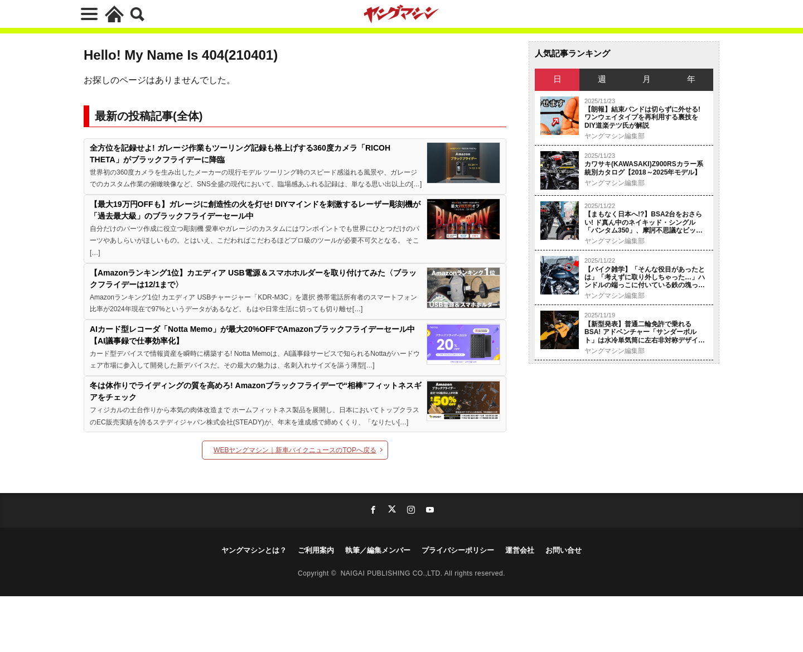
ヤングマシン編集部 (614, 136)
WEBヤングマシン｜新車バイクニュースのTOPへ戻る (295, 450)
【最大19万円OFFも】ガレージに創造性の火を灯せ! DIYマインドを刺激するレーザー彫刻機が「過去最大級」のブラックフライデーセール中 (255, 210)
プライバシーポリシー (458, 550)
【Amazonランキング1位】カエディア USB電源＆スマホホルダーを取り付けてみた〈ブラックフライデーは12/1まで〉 (253, 278)
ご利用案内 (316, 550)
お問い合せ (563, 550)
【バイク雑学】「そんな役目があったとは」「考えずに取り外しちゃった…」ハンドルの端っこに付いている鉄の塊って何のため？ (644, 277)
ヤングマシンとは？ (254, 550)
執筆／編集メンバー (377, 550)
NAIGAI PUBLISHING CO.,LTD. (392, 573)
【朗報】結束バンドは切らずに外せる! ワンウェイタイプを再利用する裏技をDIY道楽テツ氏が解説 (642, 117)
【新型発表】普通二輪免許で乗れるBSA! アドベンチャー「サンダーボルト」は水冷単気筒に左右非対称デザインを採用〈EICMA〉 (644, 332)
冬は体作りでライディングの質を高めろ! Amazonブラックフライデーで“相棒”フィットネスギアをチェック (256, 391)
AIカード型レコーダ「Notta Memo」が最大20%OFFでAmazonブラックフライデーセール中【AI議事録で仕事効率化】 (252, 335)
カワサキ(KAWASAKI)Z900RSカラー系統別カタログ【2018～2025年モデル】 (643, 168)
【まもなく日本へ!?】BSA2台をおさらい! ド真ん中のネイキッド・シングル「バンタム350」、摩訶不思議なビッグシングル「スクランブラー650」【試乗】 (643, 222)
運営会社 (519, 550)
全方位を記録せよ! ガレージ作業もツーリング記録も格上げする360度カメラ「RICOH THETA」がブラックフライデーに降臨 (240, 153)
